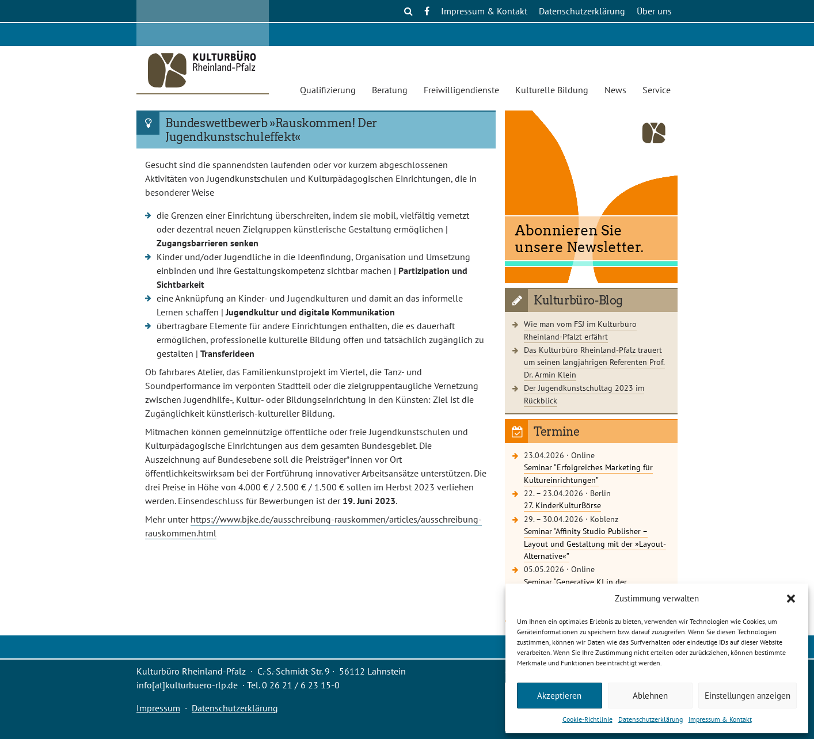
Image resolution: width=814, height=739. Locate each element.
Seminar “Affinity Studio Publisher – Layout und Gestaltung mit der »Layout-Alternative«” (595, 543)
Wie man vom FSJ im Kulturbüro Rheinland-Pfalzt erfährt (580, 330)
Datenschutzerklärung (650, 719)
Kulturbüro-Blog (578, 300)
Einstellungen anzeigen (747, 695)
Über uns (654, 11)
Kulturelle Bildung (551, 90)
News (615, 90)
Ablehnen (650, 695)
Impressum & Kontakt (720, 719)
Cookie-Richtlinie (587, 719)
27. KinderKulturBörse (562, 505)
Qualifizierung (328, 90)
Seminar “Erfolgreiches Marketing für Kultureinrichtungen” (588, 473)
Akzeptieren (559, 695)
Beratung (390, 90)
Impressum (158, 708)
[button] (791, 598)
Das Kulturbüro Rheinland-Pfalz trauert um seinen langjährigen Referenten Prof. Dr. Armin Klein (594, 362)
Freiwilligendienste (461, 90)
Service (656, 90)
